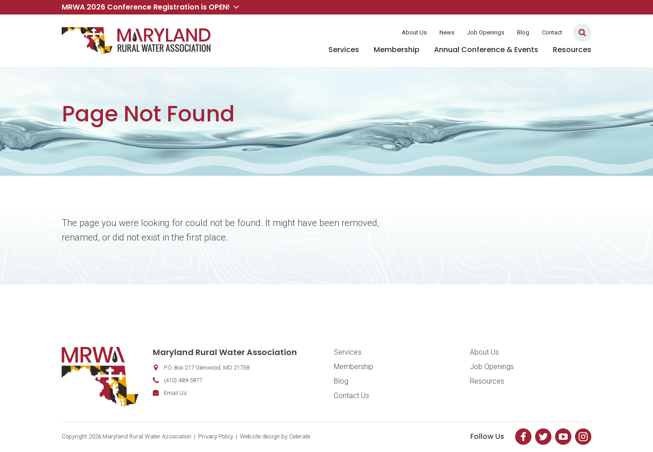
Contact (552, 32)
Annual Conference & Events (486, 49)
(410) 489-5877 (183, 380)
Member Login (366, 32)
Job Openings (485, 32)
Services (343, 49)
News (446, 32)
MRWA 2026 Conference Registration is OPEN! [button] (150, 7)
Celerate (299, 436)
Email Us (175, 392)
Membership (396, 49)
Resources (572, 49)
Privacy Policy (215, 436)
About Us (414, 32)
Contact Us (351, 395)
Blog (523, 32)
